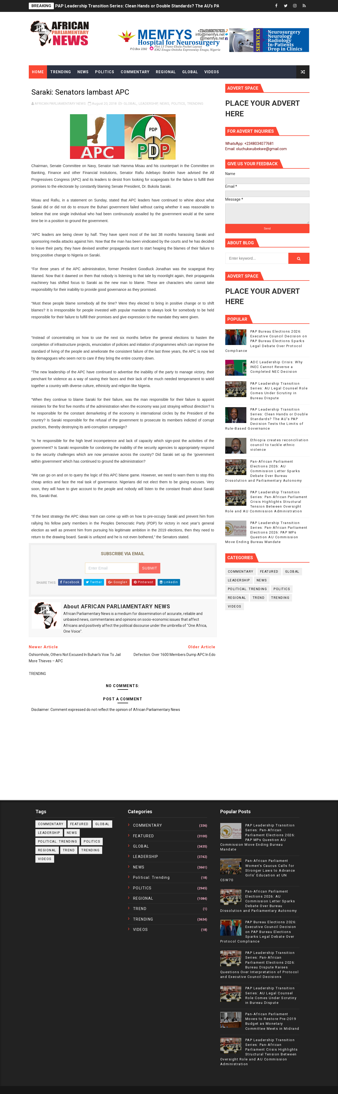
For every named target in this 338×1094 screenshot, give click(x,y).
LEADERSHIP (148, 103)
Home (38, 72)
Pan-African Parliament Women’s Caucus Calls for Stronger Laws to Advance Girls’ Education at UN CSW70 (257, 870)
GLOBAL (130, 103)
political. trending (247, 589)
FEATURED (269, 571)
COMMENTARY (240, 571)
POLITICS (178, 103)
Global (190, 72)
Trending (60, 72)
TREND (259, 598)
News (83, 72)
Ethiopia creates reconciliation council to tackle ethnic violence (279, 445)
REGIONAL (237, 598)
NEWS (164, 103)
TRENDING (195, 103)
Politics (104, 72)
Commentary (135, 72)
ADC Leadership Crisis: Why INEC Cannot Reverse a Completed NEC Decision (276, 367)
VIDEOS (234, 606)
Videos (211, 72)
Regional (166, 72)
